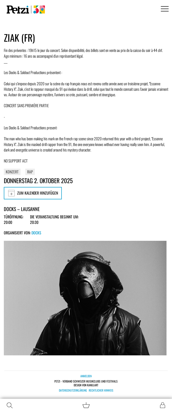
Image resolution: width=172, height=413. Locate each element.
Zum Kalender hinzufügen (33, 193)
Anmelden (86, 376)
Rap (30, 172)
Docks (36, 233)
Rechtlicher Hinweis (101, 390)
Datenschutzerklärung (73, 390)
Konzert (12, 172)
